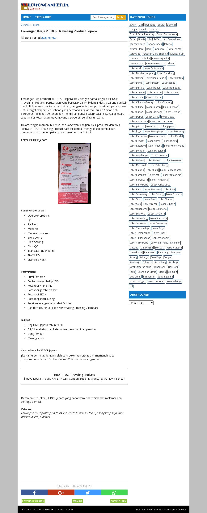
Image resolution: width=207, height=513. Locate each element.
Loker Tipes (159, 233)
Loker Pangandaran (170, 170)
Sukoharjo (134, 262)
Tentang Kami (144, 509)
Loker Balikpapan (153, 68)
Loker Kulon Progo (174, 145)
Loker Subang (167, 204)
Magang (133, 247)
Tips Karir (173, 267)
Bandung (150, 24)
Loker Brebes (154, 92)
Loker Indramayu (138, 121)
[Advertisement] (74, 70)
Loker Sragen (150, 204)
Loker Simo (135, 199)
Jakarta (168, 44)
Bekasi (161, 24)
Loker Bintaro (136, 87)
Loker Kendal (176, 136)
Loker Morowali (137, 165)
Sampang (176, 252)
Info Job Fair (153, 39)
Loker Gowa (167, 116)
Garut (132, 39)
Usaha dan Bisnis (146, 271)
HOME (27, 17)
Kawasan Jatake (160, 58)
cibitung (172, 271)
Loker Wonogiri (161, 238)
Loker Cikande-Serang (141, 102)
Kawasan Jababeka (139, 58)
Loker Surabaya (158, 218)
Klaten (171, 63)
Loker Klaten (153, 141)
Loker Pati (154, 175)
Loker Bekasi (168, 82)
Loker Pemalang (159, 179)
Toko (132, 271)
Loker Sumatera (156, 213)
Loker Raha (135, 189)
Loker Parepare (137, 175)
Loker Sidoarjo (174, 194)
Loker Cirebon (172, 112)
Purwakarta (135, 252)
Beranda (77, 501)
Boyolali (171, 24)
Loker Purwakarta (138, 184)
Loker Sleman (165, 199)
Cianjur (133, 29)
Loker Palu (152, 170)
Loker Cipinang (154, 112)
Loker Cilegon (170, 107)
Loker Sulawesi (137, 213)
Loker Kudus (155, 145)
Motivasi (159, 247)
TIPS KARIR (43, 17)
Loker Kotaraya (137, 145)
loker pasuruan (156, 281)
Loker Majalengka (138, 155)
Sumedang (160, 262)
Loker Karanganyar (154, 131)
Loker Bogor (153, 87)
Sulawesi (147, 262)
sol (131, 286)
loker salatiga (174, 281)
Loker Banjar (136, 78)
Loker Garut (152, 116)
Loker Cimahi (136, 112)
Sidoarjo (144, 257)
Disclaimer (179, 509)
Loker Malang (136, 160)
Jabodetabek (155, 44)
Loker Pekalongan (171, 175)
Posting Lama (118, 501)
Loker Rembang (152, 189)
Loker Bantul (136, 82)
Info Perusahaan (171, 39)
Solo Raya (156, 257)
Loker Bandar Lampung (142, 73)
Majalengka (147, 247)
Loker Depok (136, 116)
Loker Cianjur (136, 97)
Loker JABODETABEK (161, 121)
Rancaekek (150, 252)
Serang (133, 257)
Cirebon (154, 29)
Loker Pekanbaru (138, 179)
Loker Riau (169, 189)
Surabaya (173, 262)
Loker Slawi (150, 199)
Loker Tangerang (158, 223)
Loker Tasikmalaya (139, 228)
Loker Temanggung (139, 233)
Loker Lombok (137, 150)
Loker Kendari (137, 141)
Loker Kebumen (157, 136)
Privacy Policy (162, 509)
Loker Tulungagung (139, 238)
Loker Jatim (152, 126)
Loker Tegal (158, 228)
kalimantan (149, 276)
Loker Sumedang (138, 218)
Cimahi (143, 29)
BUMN (132, 24)
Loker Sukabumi (138, 209)
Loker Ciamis (171, 92)
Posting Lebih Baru (33, 501)
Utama (162, 271)
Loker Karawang (175, 131)
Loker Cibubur (154, 97)
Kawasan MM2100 (155, 63)
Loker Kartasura (138, 136)
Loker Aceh (135, 68)
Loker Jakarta (136, 126)
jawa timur (135, 276)
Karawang (134, 53)
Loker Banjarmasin (156, 78)
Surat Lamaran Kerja (140, 267)
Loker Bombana (171, 87)
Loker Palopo (136, 170)
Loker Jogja (135, 131)
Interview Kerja (137, 44)
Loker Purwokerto (160, 184)
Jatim (148, 49)
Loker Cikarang (164, 102)
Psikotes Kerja (174, 247)
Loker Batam (152, 82)
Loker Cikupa (136, 107)
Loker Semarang (138, 194)
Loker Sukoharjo (158, 209)
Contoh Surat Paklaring (141, 34)
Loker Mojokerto (174, 160)
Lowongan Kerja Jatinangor (165, 242)
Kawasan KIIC (136, 63)
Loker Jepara (167, 126)
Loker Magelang (156, 150)
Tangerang (159, 267)
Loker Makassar (159, 155)
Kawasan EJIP (177, 53)
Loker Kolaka (170, 141)
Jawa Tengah (174, 49)
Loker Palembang (158, 165)
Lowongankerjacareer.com (56, 509)
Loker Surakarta (137, 223)
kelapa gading (165, 276)
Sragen (167, 257)
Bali (141, 24)
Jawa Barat (159, 49)
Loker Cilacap (153, 107)
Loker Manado (154, 160)
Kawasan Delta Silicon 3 (155, 53)
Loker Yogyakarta (138, 242)
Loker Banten (175, 78)
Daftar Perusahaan (167, 34)
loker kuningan (137, 281)
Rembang (163, 252)
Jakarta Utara (136, 49)
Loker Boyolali (137, 92)
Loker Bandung (165, 73)
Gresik (141, 39)
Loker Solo (135, 204)
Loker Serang (157, 194)
